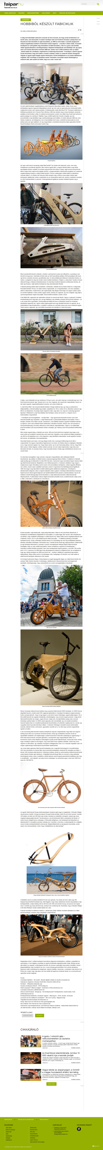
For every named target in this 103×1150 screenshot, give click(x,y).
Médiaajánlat (44, 1119)
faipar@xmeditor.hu (60, 1129)
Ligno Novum (34, 1140)
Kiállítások (46, 13)
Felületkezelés (34, 1135)
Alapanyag (33, 1127)
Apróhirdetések (33, 13)
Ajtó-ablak (9, 1127)
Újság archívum (10, 13)
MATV (54, 13)
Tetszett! (39, 1015)
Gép (7, 1134)
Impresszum (8, 1119)
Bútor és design (10, 1129)
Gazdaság (9, 1136)
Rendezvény (33, 1129)
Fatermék (8, 1131)
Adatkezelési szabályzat (26, 1119)
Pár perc (32, 1131)
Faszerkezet (25, 20)
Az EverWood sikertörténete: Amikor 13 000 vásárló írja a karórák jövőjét (61, 1054)
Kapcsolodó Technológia (37, 1142)
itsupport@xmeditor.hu (61, 1134)
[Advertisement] (51, 1098)
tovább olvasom (75, 1047)
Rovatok (21, 13)
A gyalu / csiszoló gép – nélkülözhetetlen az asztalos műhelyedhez (56, 1038)
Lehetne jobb (27, 1015)
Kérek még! (51, 1084)
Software (32, 1138)
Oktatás (8, 1138)
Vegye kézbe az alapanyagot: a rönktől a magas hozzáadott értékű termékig (61, 1071)
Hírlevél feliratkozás (67, 13)
